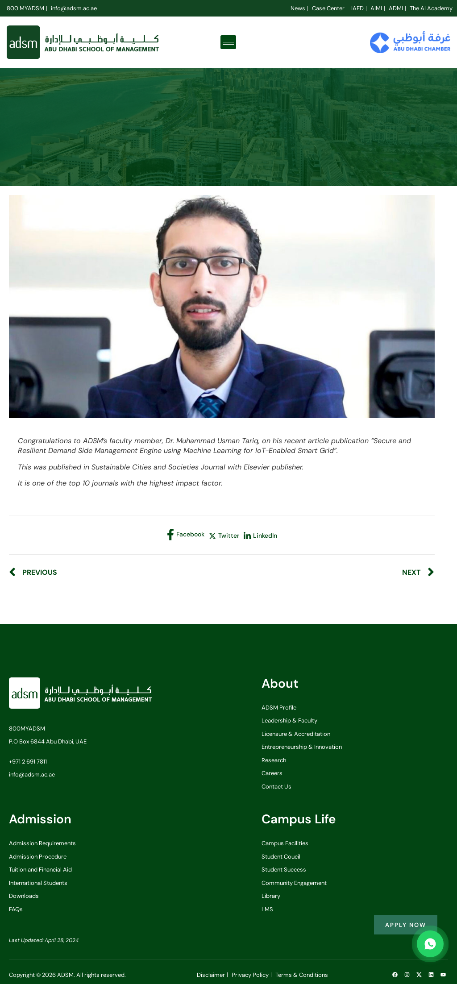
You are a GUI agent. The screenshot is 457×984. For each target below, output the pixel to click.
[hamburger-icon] (228, 42)
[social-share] (185, 534)
